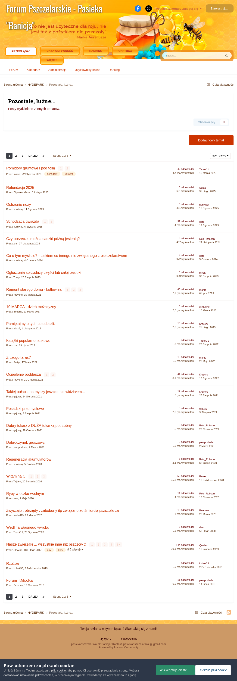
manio (16, 173)
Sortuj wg (220, 155)
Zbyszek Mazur (22, 192)
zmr (15, 243)
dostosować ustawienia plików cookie (28, 675)
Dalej (32, 155)
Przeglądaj (21, 52)
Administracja (57, 70)
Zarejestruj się (220, 8)
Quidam (203, 544)
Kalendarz (33, 70)
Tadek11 (204, 169)
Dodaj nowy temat (211, 140)
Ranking (114, 70)
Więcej (52, 60)
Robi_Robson (207, 238)
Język (105, 638)
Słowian (17, 548)
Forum (13, 70)
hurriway (18, 209)
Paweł (202, 475)
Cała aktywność (60, 51)
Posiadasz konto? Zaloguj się (179, 8)
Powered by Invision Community (118, 646)
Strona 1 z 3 (62, 155)
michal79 (204, 306)
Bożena (17, 310)
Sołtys (202, 187)
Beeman (204, 509)
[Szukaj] (182, 55)
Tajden (17, 480)
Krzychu (18, 294)
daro (201, 221)
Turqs (16, 276)
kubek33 (18, 567)
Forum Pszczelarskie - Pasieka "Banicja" (54, 9)
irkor (15, 497)
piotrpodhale (20, 446)
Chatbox (125, 51)
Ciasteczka (129, 638)
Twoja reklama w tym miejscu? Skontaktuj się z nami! (118, 627)
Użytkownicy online (87, 70)
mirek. (202, 272)
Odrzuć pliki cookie (214, 670)
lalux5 (16, 327)
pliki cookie (58, 670)
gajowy (17, 395)
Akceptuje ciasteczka (173, 670)
